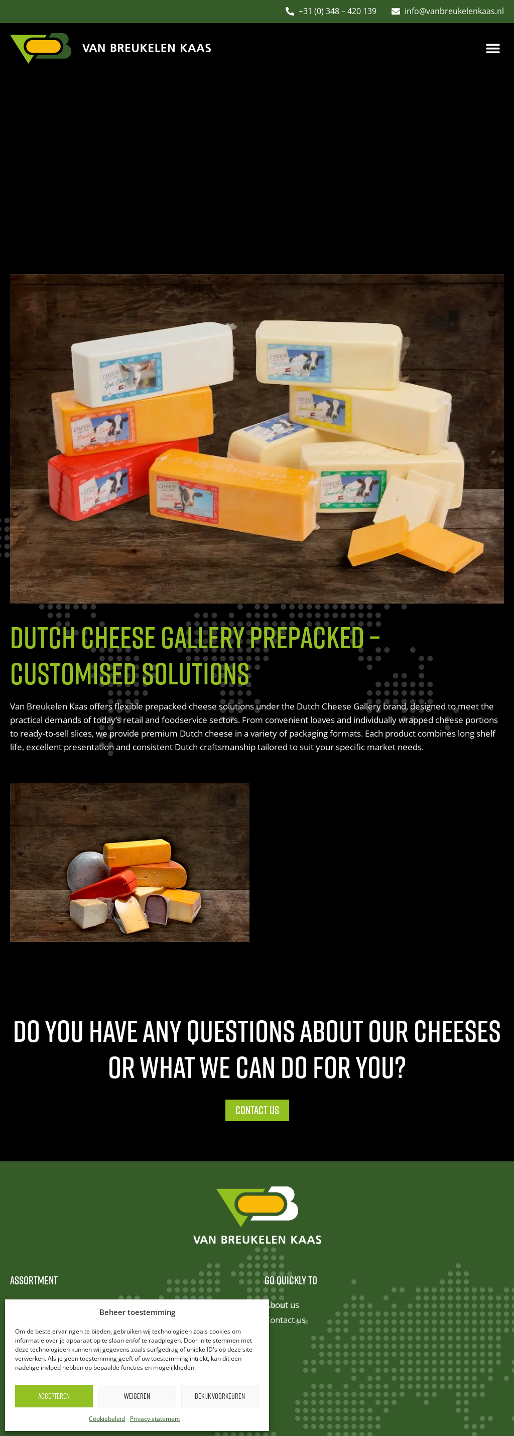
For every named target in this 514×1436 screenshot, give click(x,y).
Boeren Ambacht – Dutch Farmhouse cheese (97, 1227)
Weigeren (137, 1396)
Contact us (285, 1150)
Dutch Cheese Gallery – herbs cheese (83, 1150)
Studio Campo (384, 1397)
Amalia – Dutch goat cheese (63, 1165)
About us (282, 1134)
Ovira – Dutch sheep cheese (64, 1242)
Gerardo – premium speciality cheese (83, 1196)
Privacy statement (155, 1418)
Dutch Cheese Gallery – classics (71, 1134)
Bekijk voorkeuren (220, 1396)
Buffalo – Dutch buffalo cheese (69, 1257)
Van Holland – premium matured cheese (89, 1180)
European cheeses (46, 1273)
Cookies (288, 1397)
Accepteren (54, 1396)
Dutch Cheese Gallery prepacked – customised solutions (119, 1288)
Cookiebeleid (107, 1418)
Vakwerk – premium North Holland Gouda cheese (107, 1211)
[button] (492, 48)
